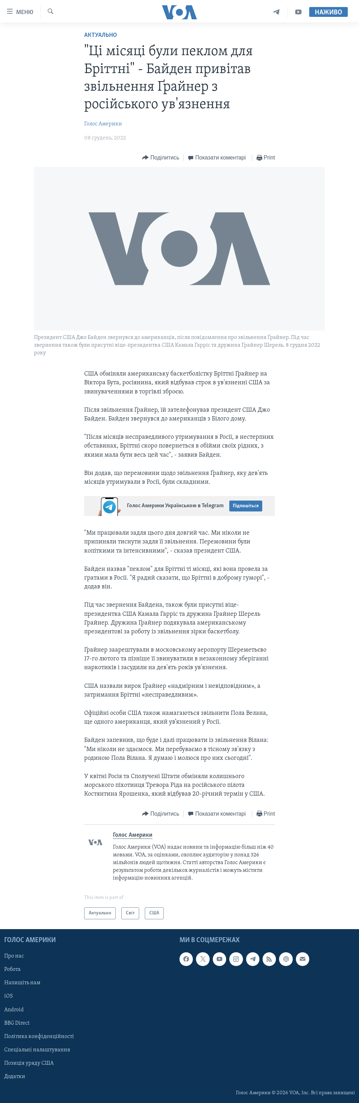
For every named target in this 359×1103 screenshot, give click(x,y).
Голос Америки (103, 124)
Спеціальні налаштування (37, 1050)
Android (14, 1010)
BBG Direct (16, 1023)
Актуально (100, 35)
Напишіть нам (22, 983)
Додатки (14, 1076)
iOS (8, 996)
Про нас (14, 956)
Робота (12, 970)
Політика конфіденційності (39, 1036)
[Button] (160, 158)
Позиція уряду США (29, 1063)
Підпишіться (246, 506)
